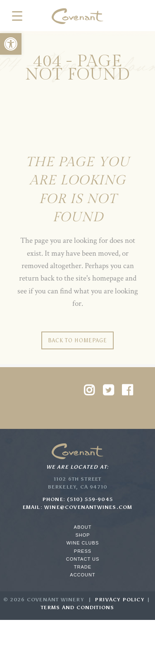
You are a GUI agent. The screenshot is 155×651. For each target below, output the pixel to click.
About (83, 527)
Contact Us (83, 559)
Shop (82, 534)
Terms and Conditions (77, 607)
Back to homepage (77, 340)
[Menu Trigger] (17, 15)
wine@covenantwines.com (88, 507)
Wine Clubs (83, 542)
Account (82, 574)
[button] (10, 44)
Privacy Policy (119, 600)
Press (82, 551)
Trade (82, 566)
